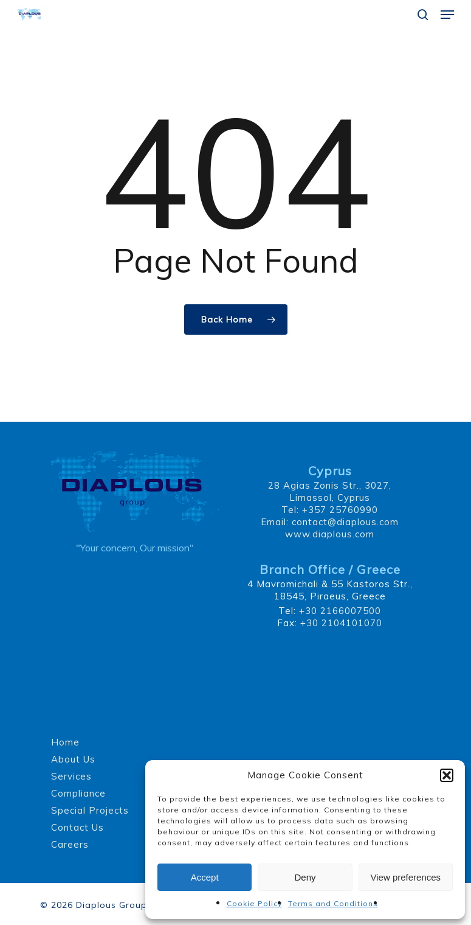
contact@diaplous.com (345, 522)
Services (71, 776)
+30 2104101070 (341, 623)
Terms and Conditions (333, 903)
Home (65, 742)
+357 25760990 (340, 509)
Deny (304, 877)
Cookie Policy (254, 903)
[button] (447, 775)
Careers (70, 844)
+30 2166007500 (340, 610)
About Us (73, 759)
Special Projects (90, 810)
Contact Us (77, 827)
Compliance (78, 793)
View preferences (406, 877)
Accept (205, 877)
